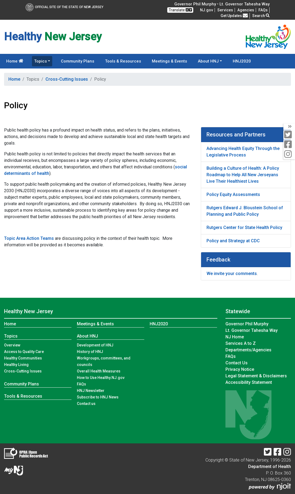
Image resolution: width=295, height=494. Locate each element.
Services (225, 10)
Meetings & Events (169, 61)
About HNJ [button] (208, 61)
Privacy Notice (239, 369)
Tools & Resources (123, 61)
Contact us (86, 403)
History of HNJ (90, 351)
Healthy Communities (23, 358)
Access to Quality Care (24, 351)
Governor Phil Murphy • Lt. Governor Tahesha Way (222, 4)
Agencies (245, 10)
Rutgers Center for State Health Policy (244, 227)
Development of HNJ (95, 345)
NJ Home (234, 336)
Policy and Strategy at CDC (233, 240)
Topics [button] (40, 61)
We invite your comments (231, 273)
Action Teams (40, 238)
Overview (12, 345)
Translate (180, 9)
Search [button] (261, 16)
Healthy (28, 311)
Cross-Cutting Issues (66, 79)
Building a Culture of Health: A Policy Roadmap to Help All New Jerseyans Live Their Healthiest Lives (242, 175)
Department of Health (269, 466)
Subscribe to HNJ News (98, 397)
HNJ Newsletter (90, 390)
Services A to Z (240, 343)
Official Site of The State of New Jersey (64, 7)
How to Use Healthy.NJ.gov (100, 377)
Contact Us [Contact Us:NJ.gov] (236, 362)
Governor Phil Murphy (246, 323)
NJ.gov (206, 10)
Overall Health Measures (98, 371)
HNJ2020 (242, 61)
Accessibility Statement (248, 382)
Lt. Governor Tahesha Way (251, 330)
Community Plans (77, 61)
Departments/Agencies (248, 349)
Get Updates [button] (234, 16)
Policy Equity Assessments (233, 194)
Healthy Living (16, 364)
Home (14, 61)
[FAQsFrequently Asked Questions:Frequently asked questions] (263, 10)
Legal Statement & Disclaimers (256, 375)
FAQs (81, 384)
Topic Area (14, 238)
